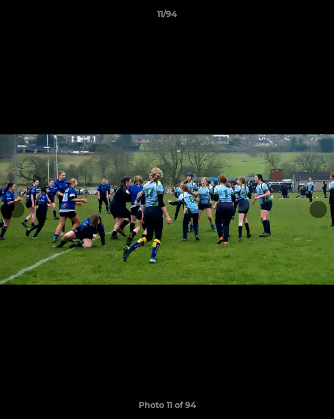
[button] (320, 17)
